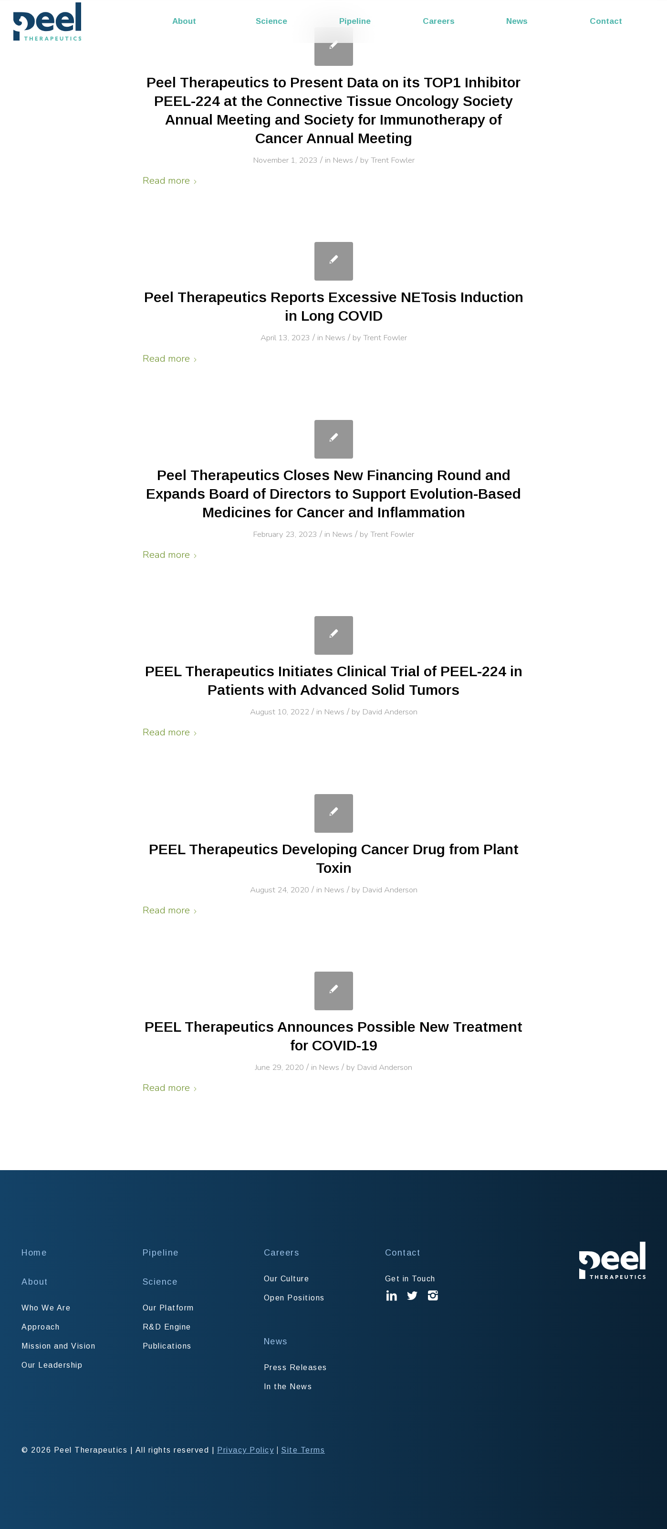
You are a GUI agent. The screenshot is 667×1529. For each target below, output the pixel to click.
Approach (40, 1327)
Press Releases (295, 1367)
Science (160, 1282)
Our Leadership (52, 1365)
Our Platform (168, 1308)
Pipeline (161, 1252)
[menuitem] (208, 21)
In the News (288, 1386)
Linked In (392, 1302)
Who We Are (46, 1308)
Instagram (433, 1302)
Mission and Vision (58, 1346)
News (343, 160)
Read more (170, 180)
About (34, 1282)
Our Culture (287, 1279)
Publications (167, 1346)
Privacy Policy (245, 1450)
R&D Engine (167, 1327)
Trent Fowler (393, 160)
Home (34, 1252)
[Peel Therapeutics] (47, 21)
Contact (403, 1252)
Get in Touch (410, 1279)
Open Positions (294, 1298)
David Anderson (389, 711)
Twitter (413, 1302)
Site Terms (303, 1450)
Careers (282, 1252)
